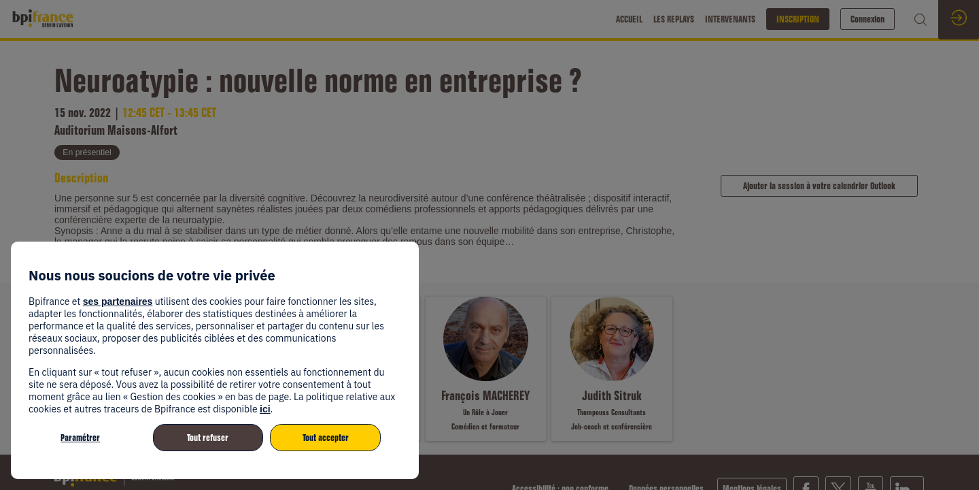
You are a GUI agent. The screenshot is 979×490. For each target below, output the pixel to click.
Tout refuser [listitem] (207, 437)
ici (265, 409)
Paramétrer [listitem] (80, 437)
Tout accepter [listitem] (326, 437)
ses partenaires (118, 301)
